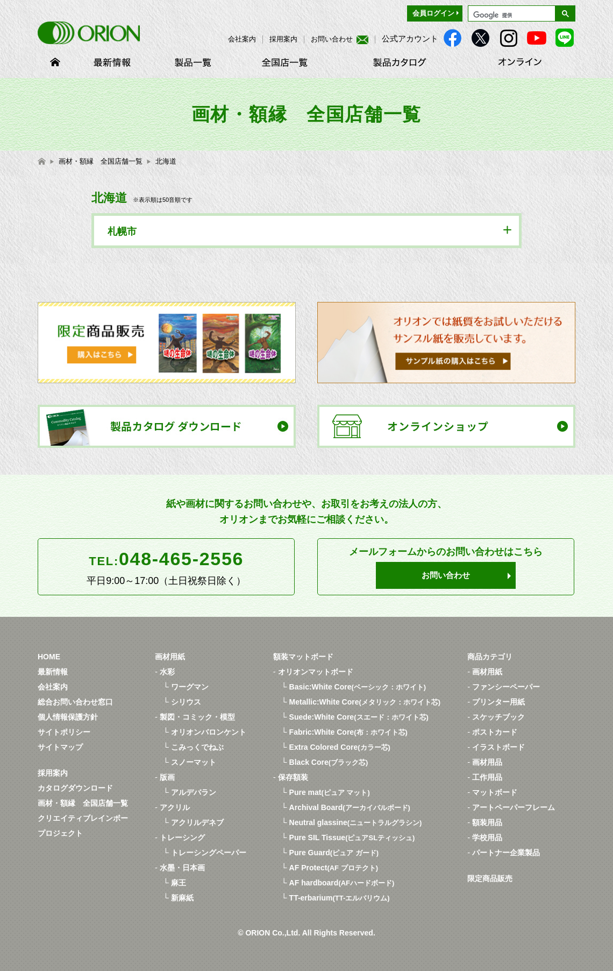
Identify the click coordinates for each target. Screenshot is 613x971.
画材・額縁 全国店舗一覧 (83, 803)
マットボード (494, 792)
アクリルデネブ (197, 822)
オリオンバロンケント (208, 732)
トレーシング (182, 837)
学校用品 (487, 837)
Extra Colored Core (339, 747)
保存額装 (293, 777)
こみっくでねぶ (197, 747)
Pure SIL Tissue (352, 837)
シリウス (186, 702)
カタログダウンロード (75, 788)
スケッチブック (498, 717)
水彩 (167, 671)
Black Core (328, 762)
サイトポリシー (64, 732)
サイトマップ (60, 747)
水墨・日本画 (182, 867)
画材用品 (487, 762)
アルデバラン (193, 792)
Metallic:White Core (365, 702)
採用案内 (283, 39)
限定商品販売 (489, 878)
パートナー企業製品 (506, 852)
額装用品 (487, 822)
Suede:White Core (359, 717)
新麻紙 (182, 897)
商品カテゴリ (489, 656)
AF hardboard (342, 882)
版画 (167, 777)
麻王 (178, 882)
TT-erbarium (339, 897)
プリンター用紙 (498, 702)
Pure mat (329, 792)
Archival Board (349, 807)
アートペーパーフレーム (513, 807)
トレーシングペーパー (208, 852)
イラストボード (498, 747)
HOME (49, 656)
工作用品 (487, 777)
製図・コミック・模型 (197, 717)
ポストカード (494, 732)
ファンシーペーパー (506, 686)
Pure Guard (334, 852)
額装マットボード (303, 656)
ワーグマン (190, 686)
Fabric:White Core (348, 732)
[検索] (510, 15)
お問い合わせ (339, 39)
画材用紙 (170, 656)
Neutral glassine (355, 822)
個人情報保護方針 (68, 717)
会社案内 (242, 39)
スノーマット (193, 762)
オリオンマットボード (315, 671)
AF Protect (333, 867)
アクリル (175, 807)
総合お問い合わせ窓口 (75, 702)
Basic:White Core (357, 686)
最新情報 (53, 671)
